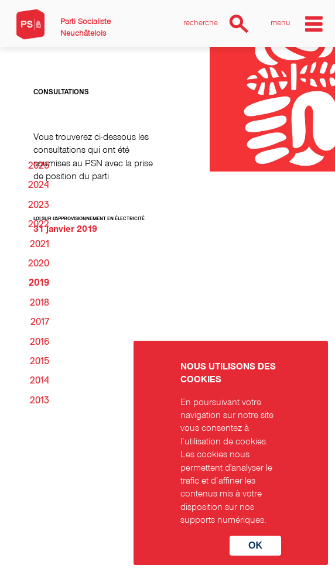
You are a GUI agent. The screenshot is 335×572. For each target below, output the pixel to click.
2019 (39, 283)
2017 (39, 322)
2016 (39, 342)
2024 (38, 185)
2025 (38, 165)
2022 (38, 224)
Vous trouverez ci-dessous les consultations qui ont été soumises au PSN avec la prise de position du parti (93, 156)
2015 (39, 361)
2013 (39, 400)
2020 (38, 263)
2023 (38, 205)
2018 (39, 302)
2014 (39, 380)
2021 (39, 244)
